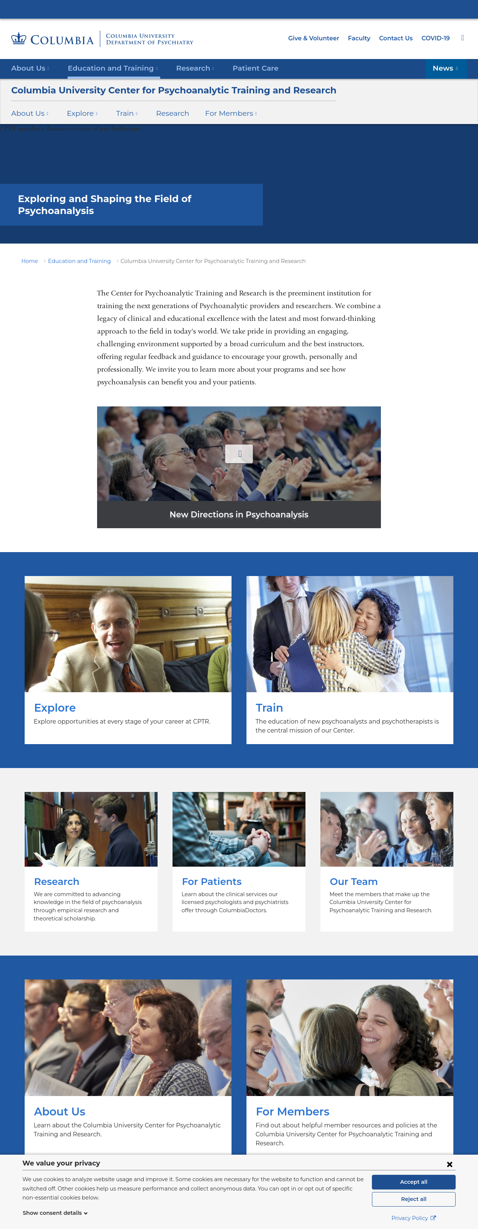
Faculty (362, 38)
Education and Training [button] (108, 68)
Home (28, 261)
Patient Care (243, 68)
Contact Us (397, 38)
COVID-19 (436, 38)
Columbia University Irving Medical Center (239, 9)
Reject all (413, 1199)
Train (349, 660)
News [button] (447, 68)
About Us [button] (30, 68)
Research (163, 113)
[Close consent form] (450, 1164)
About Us (128, 1056)
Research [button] (186, 68)
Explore (128, 660)
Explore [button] (78, 113)
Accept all (413, 1182)
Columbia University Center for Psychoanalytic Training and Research (160, 90)
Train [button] (121, 113)
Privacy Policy (414, 1218)
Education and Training (73, 261)
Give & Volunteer (319, 38)
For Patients (239, 857)
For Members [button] (219, 113)
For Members (349, 1056)
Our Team (386, 857)
